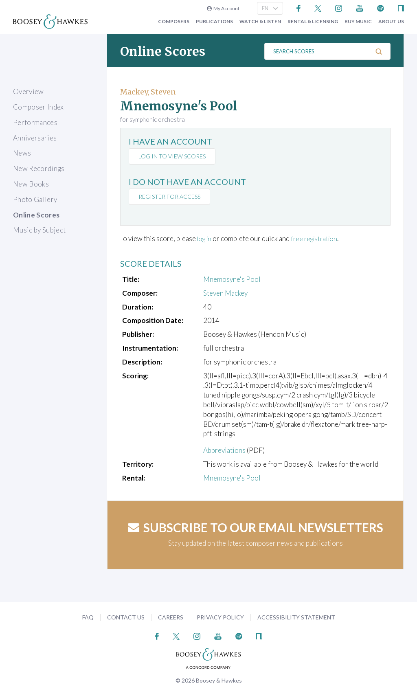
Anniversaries (35, 138)
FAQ (88, 617)
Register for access (170, 196)
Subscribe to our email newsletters (255, 527)
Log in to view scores (172, 156)
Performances (35, 122)
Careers (170, 617)
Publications (214, 21)
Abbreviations (224, 450)
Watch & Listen (260, 21)
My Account (223, 8)
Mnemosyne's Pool (232, 279)
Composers (173, 21)
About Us (391, 21)
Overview (28, 91)
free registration (318, 238)
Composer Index (38, 107)
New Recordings (39, 168)
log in (205, 238)
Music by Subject (39, 230)
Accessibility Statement (296, 617)
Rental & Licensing (313, 21)
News (22, 153)
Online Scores (36, 215)
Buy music (358, 21)
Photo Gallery (35, 199)
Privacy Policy (220, 617)
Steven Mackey (225, 293)
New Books (31, 184)
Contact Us (126, 617)
